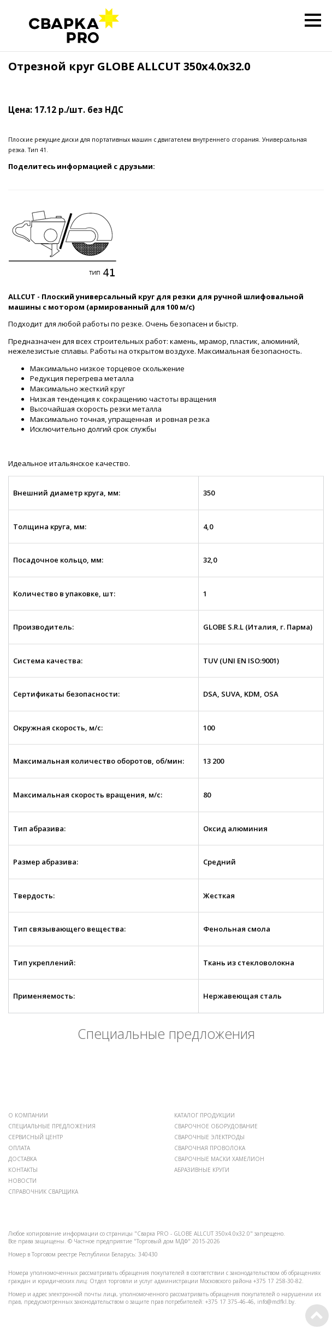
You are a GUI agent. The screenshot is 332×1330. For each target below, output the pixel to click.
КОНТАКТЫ (23, 1170)
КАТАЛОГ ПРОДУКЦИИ (204, 1115)
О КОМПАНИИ (28, 1115)
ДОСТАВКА (22, 1159)
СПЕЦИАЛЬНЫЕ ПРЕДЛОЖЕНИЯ (52, 1126)
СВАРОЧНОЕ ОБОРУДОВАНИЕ (216, 1126)
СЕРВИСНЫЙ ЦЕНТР (35, 1137)
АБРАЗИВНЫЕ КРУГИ (201, 1170)
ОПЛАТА (19, 1148)
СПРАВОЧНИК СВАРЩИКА (43, 1191)
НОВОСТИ (22, 1180)
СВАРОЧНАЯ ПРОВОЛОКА (209, 1148)
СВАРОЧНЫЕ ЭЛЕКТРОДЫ (209, 1137)
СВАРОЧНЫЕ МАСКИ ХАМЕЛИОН (219, 1159)
